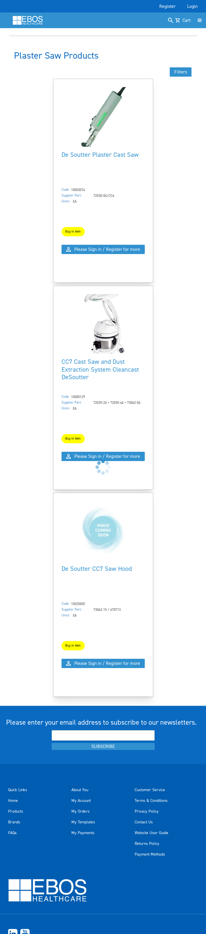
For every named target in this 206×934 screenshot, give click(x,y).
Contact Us (144, 822)
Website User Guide (151, 833)
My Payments (83, 833)
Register (167, 6)
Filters (180, 72)
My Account (81, 800)
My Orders (80, 811)
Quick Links (17, 790)
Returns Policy (147, 843)
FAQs (12, 833)
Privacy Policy (147, 811)
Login (192, 6)
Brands (14, 822)
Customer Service (150, 790)
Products (15, 811)
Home (13, 800)
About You (79, 790)
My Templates (83, 822)
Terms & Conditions (151, 800)
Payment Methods (150, 854)
